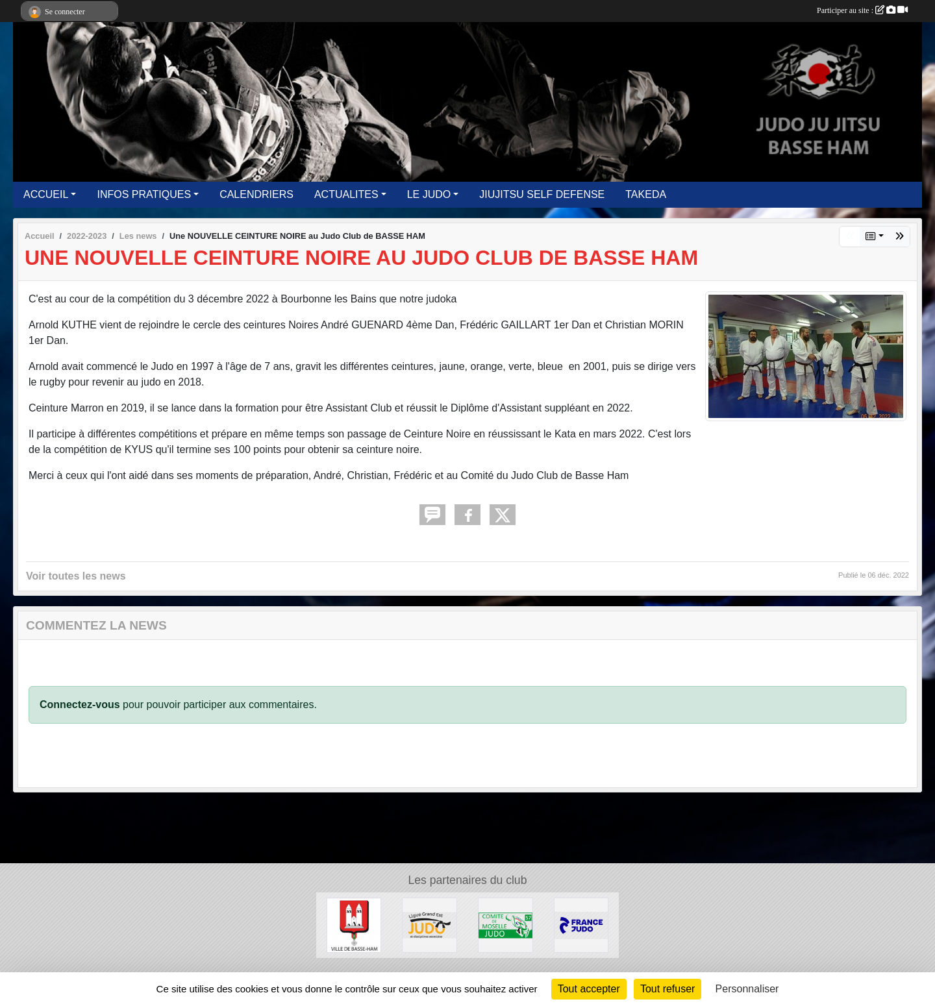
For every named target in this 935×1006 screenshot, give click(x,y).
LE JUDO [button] (429, 194)
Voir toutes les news (76, 576)
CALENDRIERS (256, 194)
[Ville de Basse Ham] (354, 924)
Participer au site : (862, 10)
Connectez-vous (80, 704)
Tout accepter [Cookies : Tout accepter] (589, 988)
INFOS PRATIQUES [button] (144, 194)
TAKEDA (645, 194)
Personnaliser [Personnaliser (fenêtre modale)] (747, 988)
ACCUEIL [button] (45, 194)
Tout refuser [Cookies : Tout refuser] (667, 988)
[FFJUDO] (581, 924)
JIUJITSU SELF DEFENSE (542, 194)
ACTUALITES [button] (346, 194)
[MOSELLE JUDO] (505, 924)
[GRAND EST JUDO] (429, 924)
